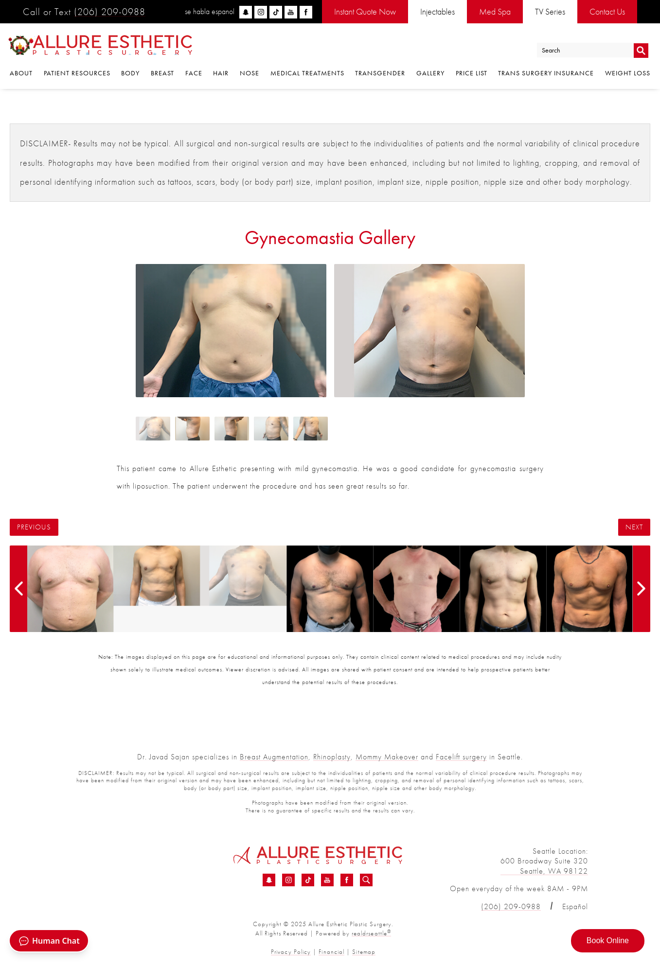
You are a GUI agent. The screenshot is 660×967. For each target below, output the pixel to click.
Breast (162, 74)
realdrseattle (371, 933)
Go (641, 50)
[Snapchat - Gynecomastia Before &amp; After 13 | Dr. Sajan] (269, 880)
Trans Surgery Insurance (546, 74)
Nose (249, 74)
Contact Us (607, 11)
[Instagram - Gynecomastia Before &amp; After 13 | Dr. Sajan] (288, 880)
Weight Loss (627, 74)
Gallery (430, 74)
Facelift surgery (461, 757)
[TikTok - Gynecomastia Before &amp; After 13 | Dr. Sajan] (308, 880)
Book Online (608, 940)
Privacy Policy (291, 952)
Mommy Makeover (387, 757)
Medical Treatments (307, 74)
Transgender (380, 74)
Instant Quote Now (365, 11)
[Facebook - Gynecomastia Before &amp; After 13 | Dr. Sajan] (346, 880)
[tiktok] (275, 12)
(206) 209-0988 (109, 11)
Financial (331, 952)
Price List (471, 74)
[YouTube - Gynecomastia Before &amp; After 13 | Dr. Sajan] (327, 880)
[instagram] (260, 12)
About (21, 74)
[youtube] (291, 12)
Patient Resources (77, 74)
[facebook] (306, 12)
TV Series (550, 11)
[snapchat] (245, 12)
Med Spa (495, 11)
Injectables (437, 11)
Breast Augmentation (274, 757)
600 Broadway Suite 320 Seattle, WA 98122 (544, 866)
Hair (221, 74)
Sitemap (363, 952)
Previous (34, 527)
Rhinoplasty (332, 757)
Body (130, 74)
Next (634, 527)
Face (193, 74)
